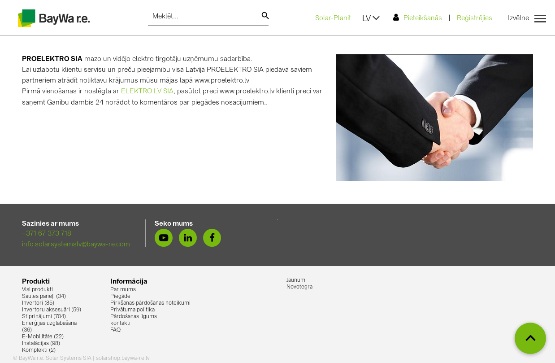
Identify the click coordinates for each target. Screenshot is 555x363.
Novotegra (299, 287)
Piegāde (120, 296)
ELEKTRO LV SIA (147, 91)
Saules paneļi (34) (44, 296)
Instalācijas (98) (41, 343)
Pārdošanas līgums (133, 316)
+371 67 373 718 (46, 234)
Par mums (123, 290)
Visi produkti (37, 290)
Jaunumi (296, 280)
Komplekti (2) (39, 350)
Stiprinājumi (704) (44, 316)
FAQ (115, 330)
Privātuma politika (132, 310)
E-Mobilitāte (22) (43, 337)
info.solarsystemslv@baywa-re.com (76, 244)
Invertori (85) (38, 303)
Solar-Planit (333, 18)
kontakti (120, 323)
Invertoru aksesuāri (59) (51, 310)
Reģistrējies (474, 18)
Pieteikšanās (417, 17)
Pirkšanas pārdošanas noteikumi (150, 303)
